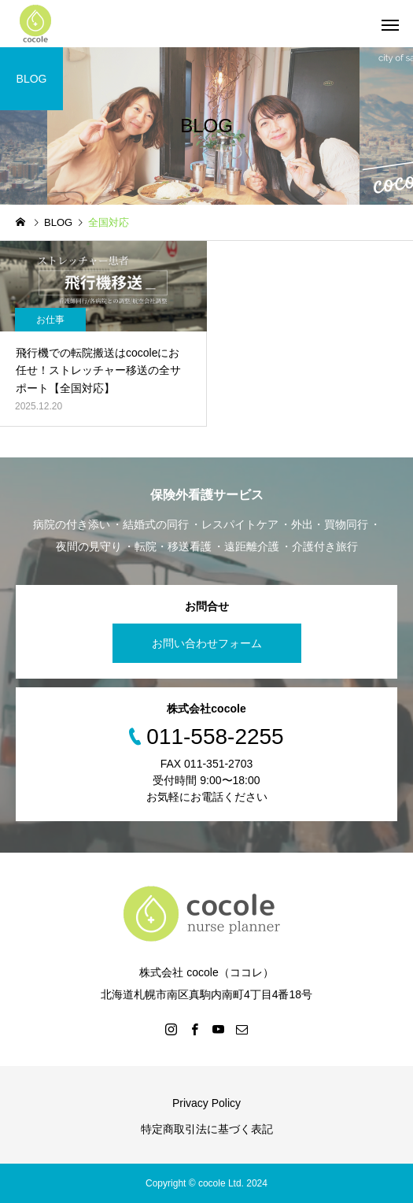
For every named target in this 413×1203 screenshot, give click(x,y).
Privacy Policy (206, 1103)
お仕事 (50, 319)
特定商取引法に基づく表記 (207, 1129)
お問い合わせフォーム (207, 643)
